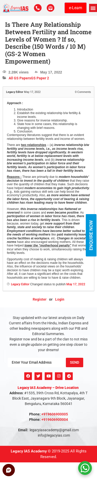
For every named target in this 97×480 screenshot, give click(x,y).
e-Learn (75, 7)
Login (59, 299)
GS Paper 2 (40, 78)
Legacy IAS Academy (29, 451)
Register (39, 299)
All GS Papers (20, 78)
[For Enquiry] (50, 8)
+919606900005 (54, 414)
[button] (93, 8)
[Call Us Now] (38, 8)
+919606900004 (54, 419)
